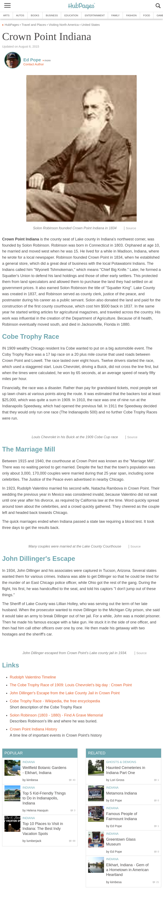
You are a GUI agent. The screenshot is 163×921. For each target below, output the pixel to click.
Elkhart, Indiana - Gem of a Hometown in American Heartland (127, 870)
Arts (6, 15)
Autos (20, 15)
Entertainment (95, 15)
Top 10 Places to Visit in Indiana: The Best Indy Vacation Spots (42, 829)
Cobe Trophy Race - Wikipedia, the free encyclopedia (55, 701)
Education (71, 15)
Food (146, 15)
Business (52, 15)
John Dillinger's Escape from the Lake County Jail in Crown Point (65, 693)
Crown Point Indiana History (33, 729)
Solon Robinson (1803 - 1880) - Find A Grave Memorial (56, 715)
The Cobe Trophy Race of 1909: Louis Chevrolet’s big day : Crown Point (71, 685)
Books (35, 15)
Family (115, 15)
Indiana (112, 787)
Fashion (131, 15)
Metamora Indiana (121, 793)
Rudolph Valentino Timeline (33, 677)
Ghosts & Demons (121, 762)
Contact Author (33, 64)
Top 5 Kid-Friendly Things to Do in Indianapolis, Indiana (44, 798)
